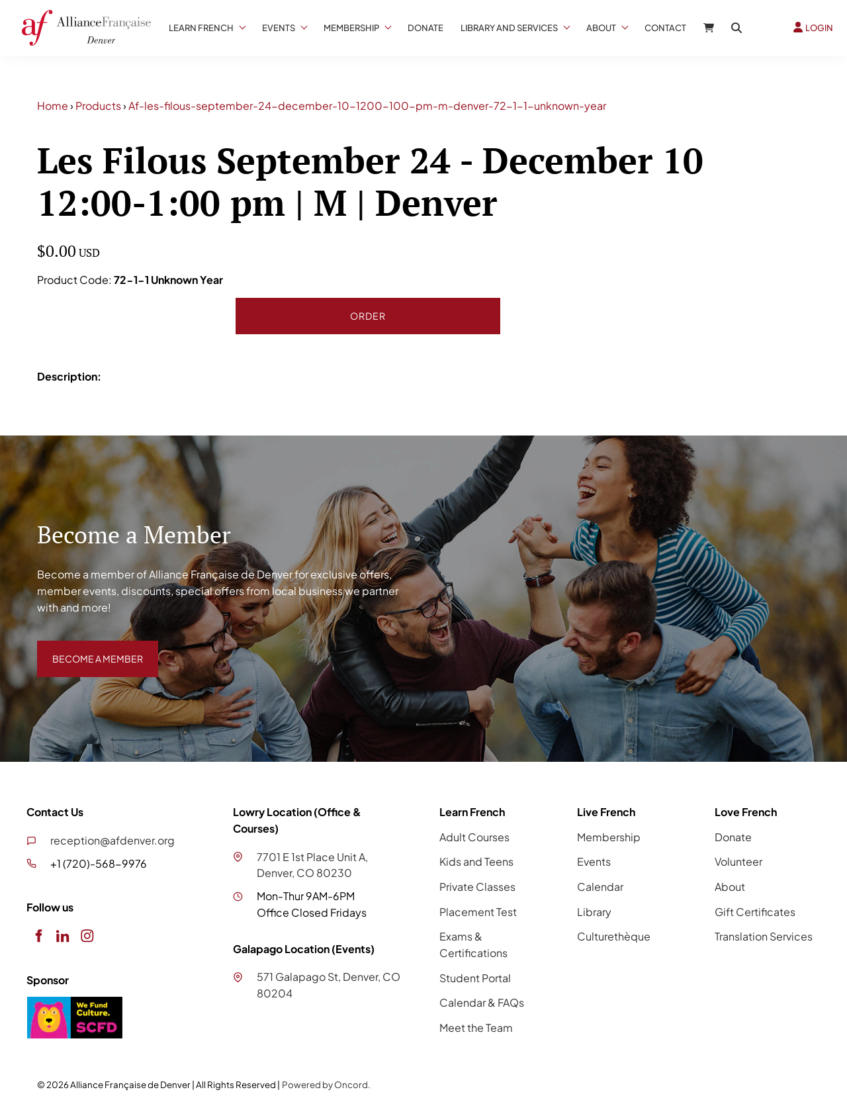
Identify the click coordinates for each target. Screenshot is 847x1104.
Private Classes (477, 887)
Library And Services (509, 28)
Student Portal (475, 978)
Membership (351, 28)
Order (368, 316)
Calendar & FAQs (481, 1002)
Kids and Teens (476, 861)
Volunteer (738, 861)
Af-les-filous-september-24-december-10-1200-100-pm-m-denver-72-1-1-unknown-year (367, 106)
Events (278, 28)
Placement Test (478, 912)
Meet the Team (476, 1028)
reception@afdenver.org (112, 840)
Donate (425, 28)
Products (98, 106)
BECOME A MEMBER (88, 648)
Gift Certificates (755, 912)
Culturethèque (613, 936)
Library (594, 912)
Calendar (600, 887)
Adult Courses (474, 837)
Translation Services (764, 936)
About (601, 28)
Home (52, 106)
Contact (665, 28)
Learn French (201, 28)
